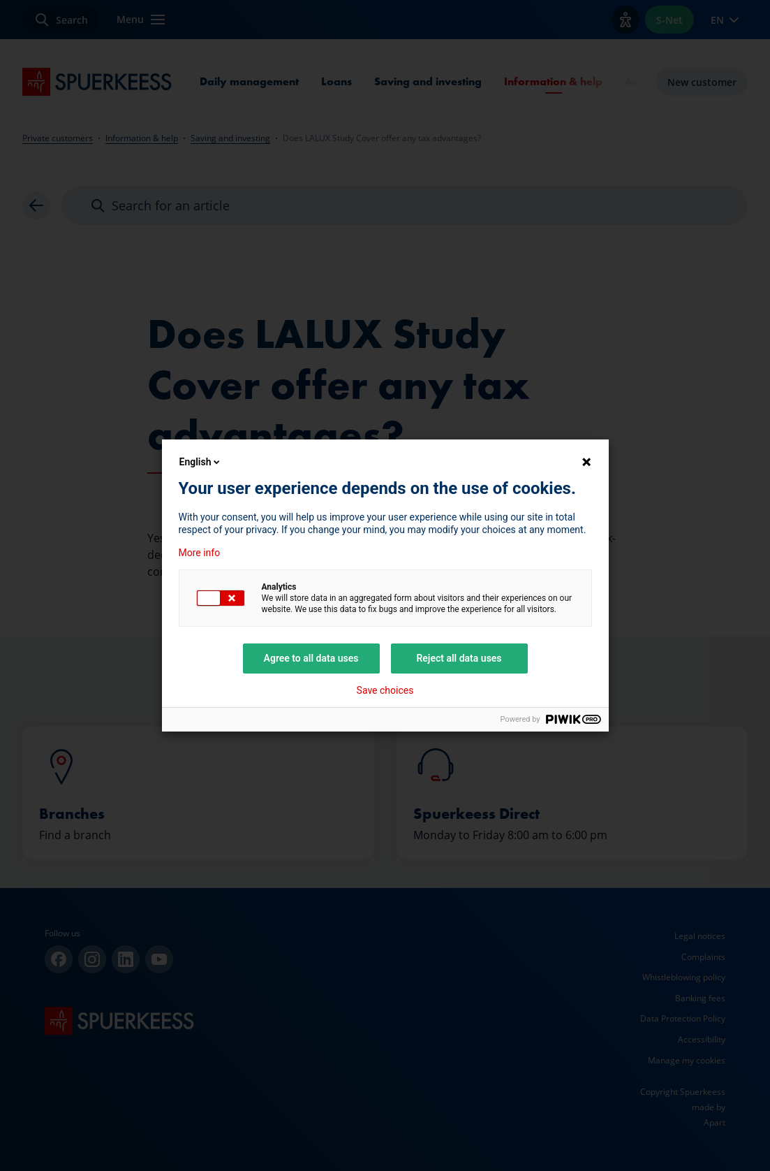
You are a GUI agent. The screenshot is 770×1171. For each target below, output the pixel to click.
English (201, 461)
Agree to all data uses (311, 658)
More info (200, 552)
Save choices (385, 690)
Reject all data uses (458, 658)
